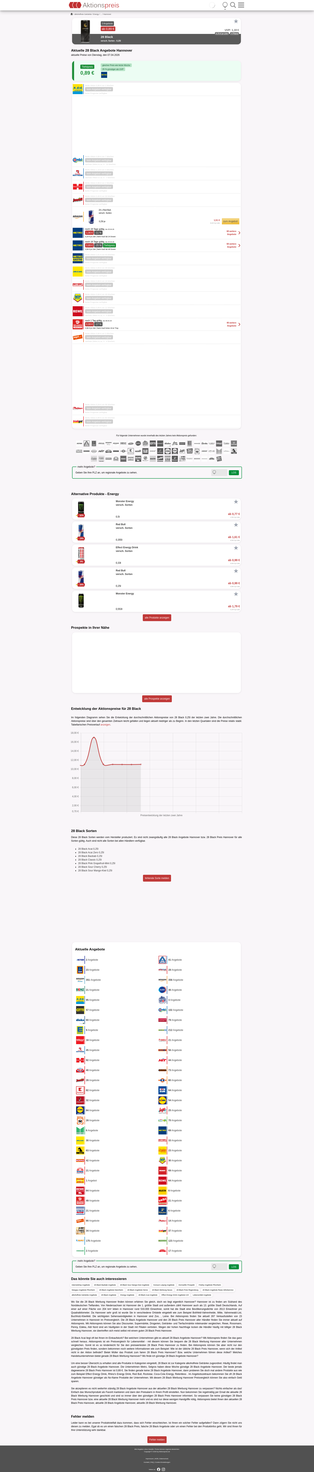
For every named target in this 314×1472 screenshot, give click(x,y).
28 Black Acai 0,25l (88, 848)
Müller (115, 1352)
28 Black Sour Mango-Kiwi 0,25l (95, 870)
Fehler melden (157, 1439)
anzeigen (105, 724)
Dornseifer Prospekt (187, 1285)
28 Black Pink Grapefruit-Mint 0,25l (96, 863)
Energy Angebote (127, 1295)
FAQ (152, 1462)
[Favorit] (236, 21)
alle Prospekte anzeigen (157, 698)
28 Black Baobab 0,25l (90, 856)
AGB (156, 1459)
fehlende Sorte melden (157, 878)
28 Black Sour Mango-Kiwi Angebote (134, 1285)
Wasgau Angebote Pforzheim (83, 1290)
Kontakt (146, 1462)
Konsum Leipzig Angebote (163, 1285)
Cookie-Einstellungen (162, 1462)
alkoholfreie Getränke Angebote (84, 1295)
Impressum (150, 1459)
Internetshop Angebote (81, 1285)
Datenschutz (163, 1459)
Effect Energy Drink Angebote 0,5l (175, 1295)
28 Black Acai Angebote (147, 1295)
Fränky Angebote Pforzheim (210, 1285)
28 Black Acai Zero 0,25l (91, 852)
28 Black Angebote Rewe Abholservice (217, 1290)
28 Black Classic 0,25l (90, 859)
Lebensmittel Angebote (202, 1295)
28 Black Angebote (108, 1295)
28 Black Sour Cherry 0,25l (92, 867)
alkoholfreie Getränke (83, 14)
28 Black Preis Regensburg (187, 1290)
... (101, 14)
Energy (96, 14)
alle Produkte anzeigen (157, 617)
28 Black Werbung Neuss (162, 1290)
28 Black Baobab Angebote (105, 1285)
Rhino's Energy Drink (119, 1374)
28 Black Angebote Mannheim (111, 1290)
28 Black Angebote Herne (137, 1290)
